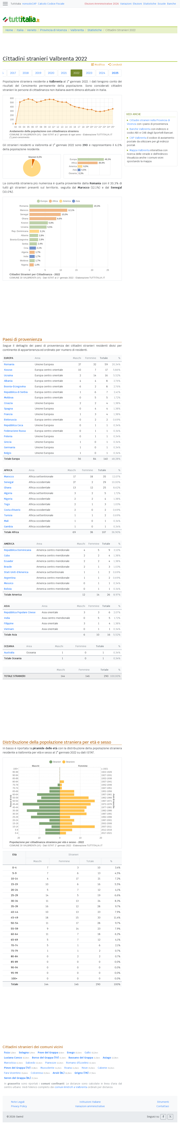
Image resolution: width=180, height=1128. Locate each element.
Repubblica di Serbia (16, 392)
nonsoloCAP (29, 3)
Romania (9, 364)
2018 (26, 73)
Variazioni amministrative (90, 1106)
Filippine (9, 623)
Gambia (8, 526)
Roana (71, 1067)
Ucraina (8, 375)
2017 (13, 73)
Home (9, 30)
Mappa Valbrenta (140, 150)
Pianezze (54, 1062)
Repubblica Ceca (13, 425)
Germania (9, 447)
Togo (7, 504)
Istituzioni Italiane (90, 1101)
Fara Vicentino (16, 1072)
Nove (88, 1067)
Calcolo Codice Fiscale (51, 3)
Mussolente (51, 1067)
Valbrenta (77, 30)
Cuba (7, 555)
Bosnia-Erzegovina (15, 386)
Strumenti (163, 1101)
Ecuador (8, 561)
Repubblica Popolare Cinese (20, 612)
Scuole (162, 3)
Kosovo (8, 369)
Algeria (8, 493)
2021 (64, 73)
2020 (51, 73)
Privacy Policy (19, 1106)
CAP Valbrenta (138, 137)
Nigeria (8, 498)
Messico (8, 583)
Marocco (9, 476)
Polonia (8, 436)
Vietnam (9, 629)
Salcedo (34, 1062)
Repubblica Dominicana (17, 550)
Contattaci (162, 1106)
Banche (171, 3)
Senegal (8, 482)
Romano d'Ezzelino (81, 1062)
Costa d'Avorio (12, 509)
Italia (20, 30)
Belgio (7, 453)
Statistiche (149, 3)
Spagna (8, 408)
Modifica (98, 64)
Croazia (8, 403)
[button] (163, 1117)
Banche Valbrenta (140, 129)
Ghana (7, 487)
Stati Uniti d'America (16, 572)
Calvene (106, 1067)
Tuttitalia (16, 3)
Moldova (8, 397)
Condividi (115, 64)
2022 (76, 73)
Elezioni (137, 3)
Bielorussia (10, 419)
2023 (89, 73)
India (7, 618)
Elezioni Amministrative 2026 (102, 3)
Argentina (9, 577)
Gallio (91, 1052)
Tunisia (8, 515)
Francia (8, 414)
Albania (8, 380)
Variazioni (125, 3)
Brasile (8, 566)
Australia (9, 652)
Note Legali (17, 1101)
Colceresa (40, 1072)
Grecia (7, 442)
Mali (6, 520)
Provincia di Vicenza (53, 30)
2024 (102, 73)
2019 (38, 73)
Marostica (13, 1062)
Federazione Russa (15, 430)
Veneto (31, 30)
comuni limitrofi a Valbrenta (71, 1087)
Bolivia (8, 588)
